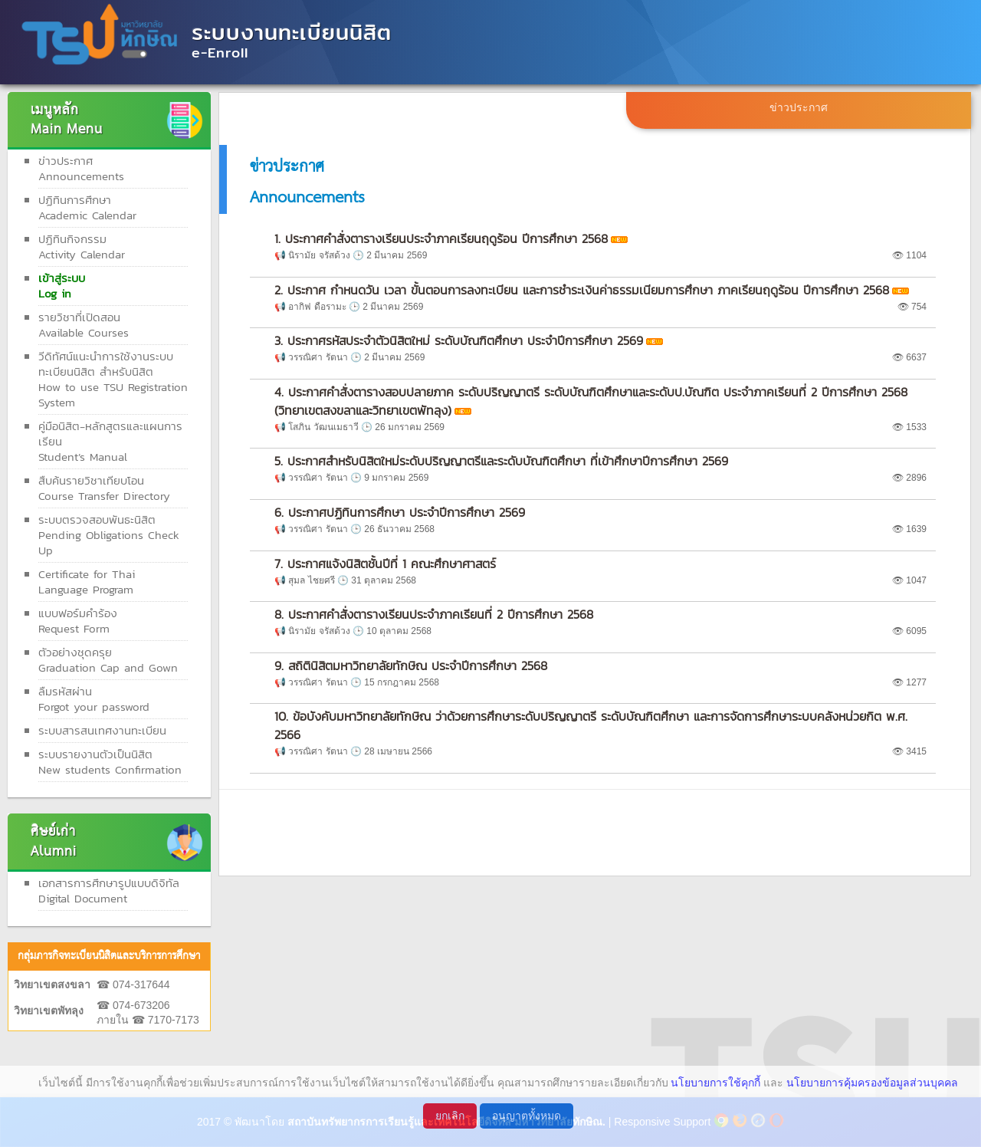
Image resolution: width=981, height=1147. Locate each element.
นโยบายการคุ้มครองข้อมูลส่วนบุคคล (872, 1082)
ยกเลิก (449, 1115)
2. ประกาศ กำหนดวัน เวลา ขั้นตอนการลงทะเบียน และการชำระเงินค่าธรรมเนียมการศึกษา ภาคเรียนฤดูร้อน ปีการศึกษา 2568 (581, 290)
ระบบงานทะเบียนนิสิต (292, 32)
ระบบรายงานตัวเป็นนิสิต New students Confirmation (110, 761)
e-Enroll (220, 52)
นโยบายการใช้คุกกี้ (715, 1082)
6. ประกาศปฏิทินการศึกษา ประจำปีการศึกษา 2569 (399, 512)
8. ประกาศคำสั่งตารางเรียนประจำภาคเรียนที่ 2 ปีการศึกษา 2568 (433, 614)
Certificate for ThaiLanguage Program (86, 581)
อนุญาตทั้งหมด (526, 1115)
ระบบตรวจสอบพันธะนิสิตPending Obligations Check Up (108, 535)
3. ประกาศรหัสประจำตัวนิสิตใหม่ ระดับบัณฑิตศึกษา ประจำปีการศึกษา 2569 (458, 340)
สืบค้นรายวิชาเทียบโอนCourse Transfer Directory (104, 488)
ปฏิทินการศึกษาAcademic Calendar (87, 207)
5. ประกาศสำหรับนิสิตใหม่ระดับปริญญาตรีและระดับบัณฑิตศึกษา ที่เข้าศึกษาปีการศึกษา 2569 (501, 461)
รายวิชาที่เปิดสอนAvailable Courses (83, 324)
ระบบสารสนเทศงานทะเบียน (102, 730)
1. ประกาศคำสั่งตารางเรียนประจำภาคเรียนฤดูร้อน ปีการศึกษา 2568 (441, 238)
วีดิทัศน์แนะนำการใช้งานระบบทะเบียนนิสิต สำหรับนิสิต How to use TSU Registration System (113, 379)
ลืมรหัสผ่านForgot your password (93, 698)
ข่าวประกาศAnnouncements (81, 168)
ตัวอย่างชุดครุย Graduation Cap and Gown (108, 659)
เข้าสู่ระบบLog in (61, 285)
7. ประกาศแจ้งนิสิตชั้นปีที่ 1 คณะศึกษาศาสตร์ (385, 563)
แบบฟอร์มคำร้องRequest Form (77, 620)
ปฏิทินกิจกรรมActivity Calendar (81, 246)
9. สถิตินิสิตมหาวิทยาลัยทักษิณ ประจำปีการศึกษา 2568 (410, 665)
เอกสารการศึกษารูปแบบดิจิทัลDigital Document (108, 890)
